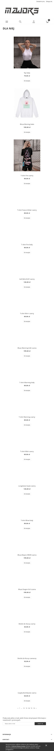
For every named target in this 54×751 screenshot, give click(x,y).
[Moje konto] (33, 23)
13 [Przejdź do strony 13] (26, 709)
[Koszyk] (47, 22)
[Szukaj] (20, 22)
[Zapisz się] (40, 724)
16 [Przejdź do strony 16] (34, 709)
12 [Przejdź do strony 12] (24, 709)
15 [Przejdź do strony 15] (31, 709)
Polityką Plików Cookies (18, 746)
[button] (6, 22)
